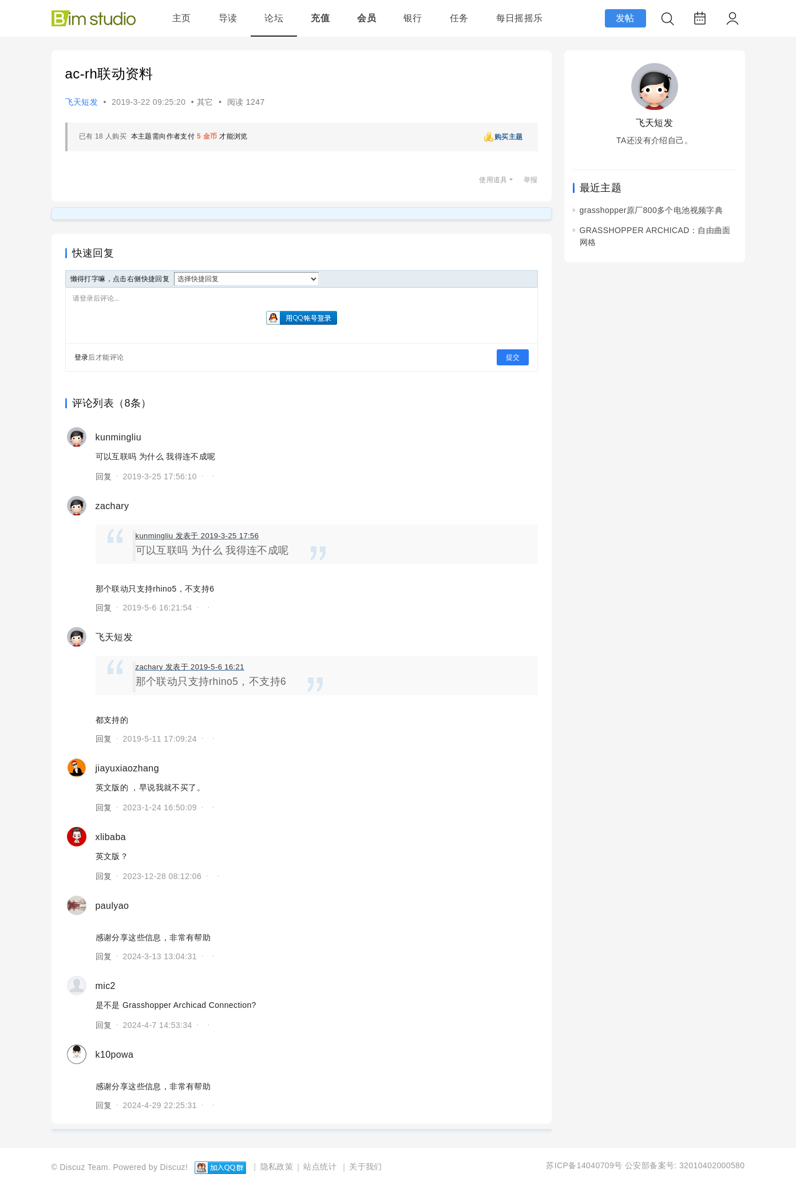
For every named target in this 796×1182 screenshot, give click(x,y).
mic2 (106, 986)
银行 (412, 18)
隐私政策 (277, 1166)
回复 (104, 476)
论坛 (273, 18)
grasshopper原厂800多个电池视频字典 (651, 210)
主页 (181, 18)
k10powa (115, 1054)
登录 (81, 357)
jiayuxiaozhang (127, 768)
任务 (459, 18)
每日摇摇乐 (519, 18)
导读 (228, 18)
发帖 (625, 18)
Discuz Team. (85, 1166)
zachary (112, 506)
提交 (513, 357)
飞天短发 (81, 102)
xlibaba (111, 837)
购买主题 (508, 137)
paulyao (112, 906)
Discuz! (174, 1166)
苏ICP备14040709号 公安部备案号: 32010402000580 (645, 1165)
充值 (320, 18)
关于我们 (365, 1166)
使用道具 (493, 180)
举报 (531, 180)
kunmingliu (118, 437)
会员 (366, 18)
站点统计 (319, 1166)
